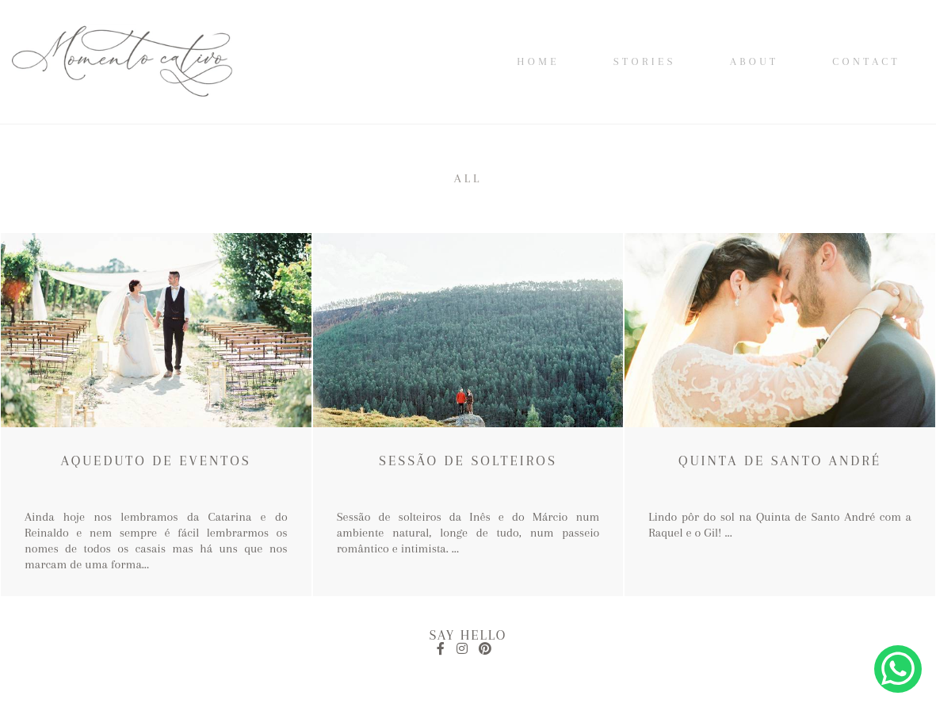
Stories (644, 61)
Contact (866, 61)
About (754, 61)
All (468, 178)
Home (538, 61)
